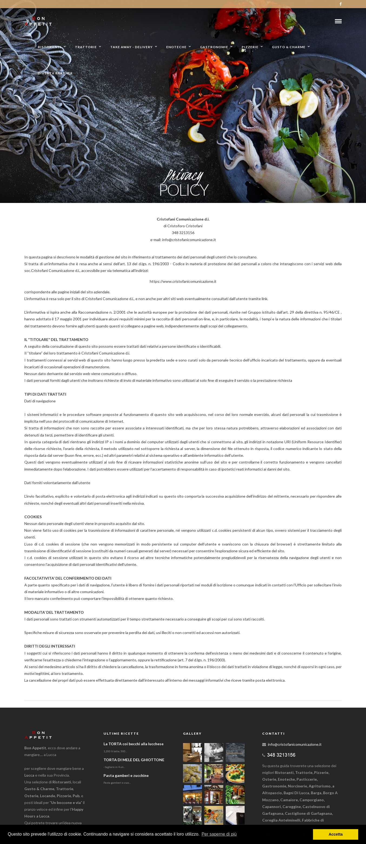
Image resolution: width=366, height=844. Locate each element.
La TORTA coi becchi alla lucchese (134, 743)
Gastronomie (214, 47)
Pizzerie (250, 47)
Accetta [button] (336, 834)
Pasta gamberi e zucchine (126, 775)
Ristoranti (49, 47)
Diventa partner (55, 73)
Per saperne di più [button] (219, 834)
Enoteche (176, 47)
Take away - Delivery (131, 47)
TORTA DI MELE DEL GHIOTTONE (134, 759)
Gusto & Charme (288, 47)
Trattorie (86, 47)
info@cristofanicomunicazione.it (295, 744)
